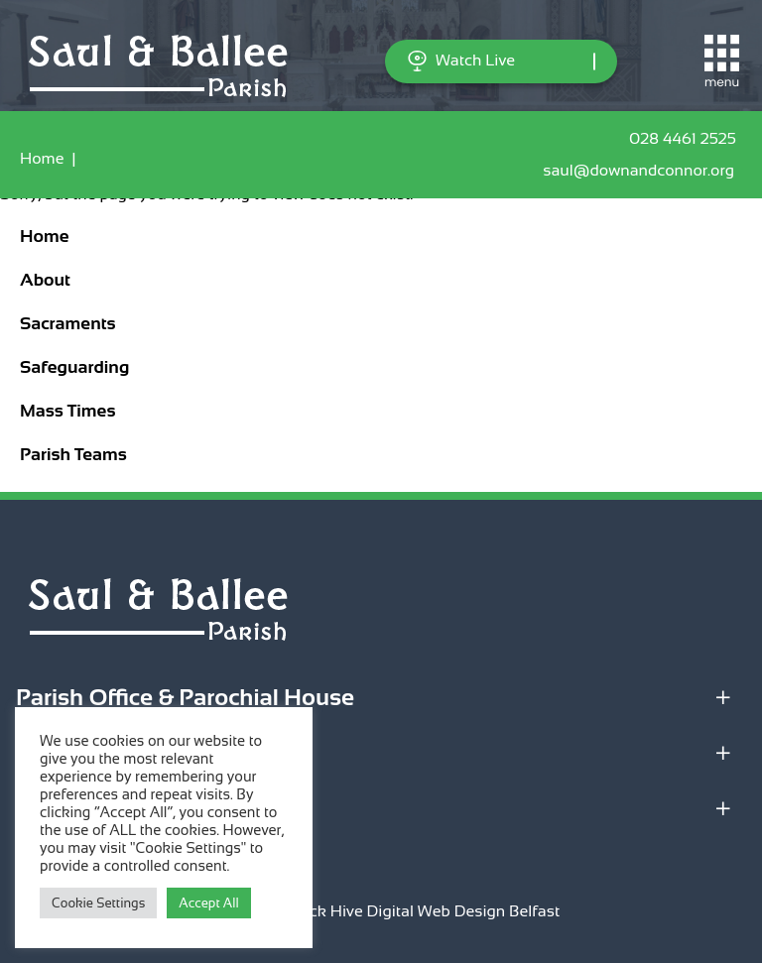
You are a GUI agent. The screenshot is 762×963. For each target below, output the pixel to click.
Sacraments (68, 323)
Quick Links (80, 807)
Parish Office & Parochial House (185, 696)
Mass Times (67, 411)
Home (42, 158)
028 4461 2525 (685, 139)
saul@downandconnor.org (642, 171)
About (45, 280)
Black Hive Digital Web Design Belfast (423, 911)
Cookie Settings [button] (98, 903)
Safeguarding (74, 367)
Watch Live (461, 61)
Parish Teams (73, 454)
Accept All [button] (208, 903)
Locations (68, 752)
